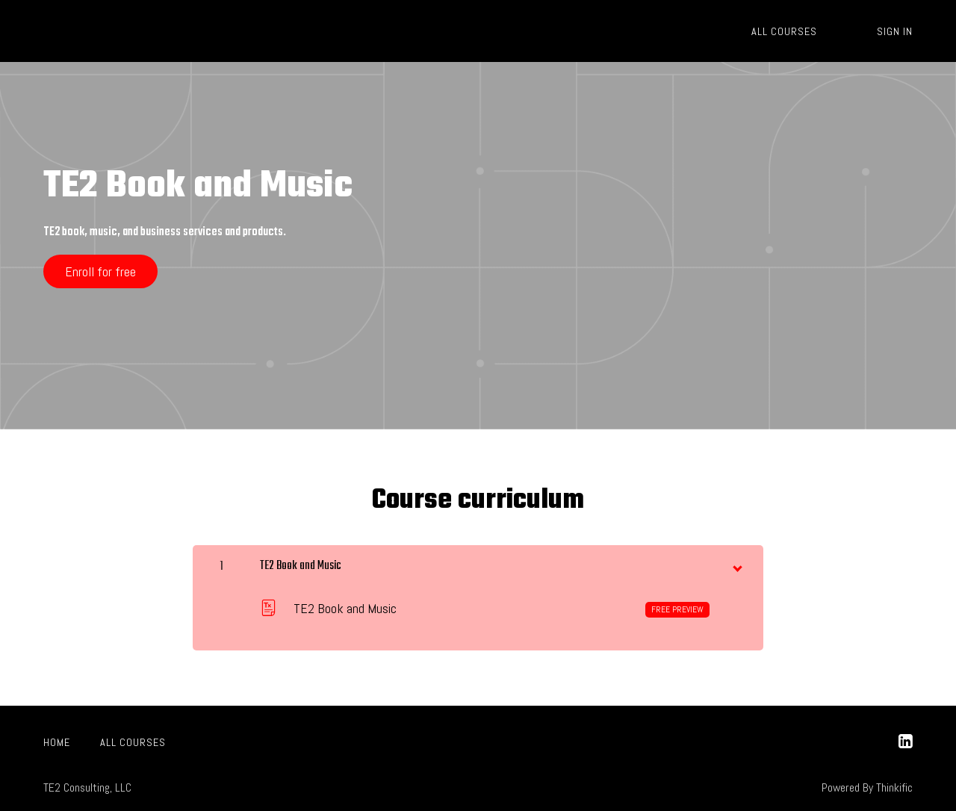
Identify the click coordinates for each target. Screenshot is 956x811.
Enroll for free (100, 271)
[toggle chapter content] (736, 565)
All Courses (784, 31)
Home (56, 742)
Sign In (895, 31)
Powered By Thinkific (867, 787)
